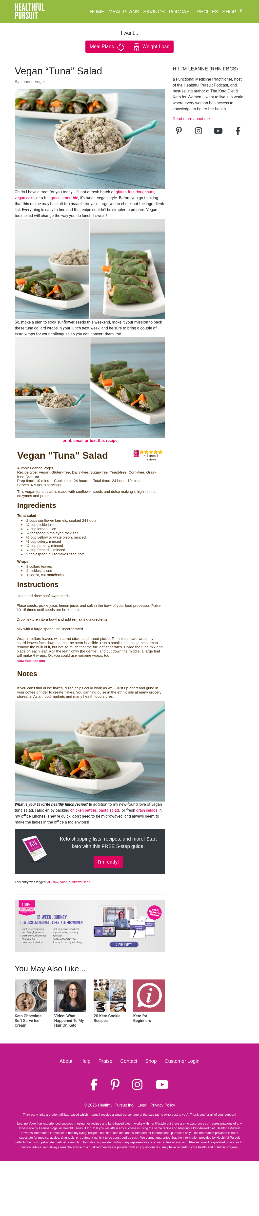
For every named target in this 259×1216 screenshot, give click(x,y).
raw (55, 882)
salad (63, 882)
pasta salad (109, 810)
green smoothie (64, 197)
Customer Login (182, 1061)
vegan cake (25, 197)
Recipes (207, 11)
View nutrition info (31, 661)
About (66, 1061)
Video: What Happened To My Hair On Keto (69, 1021)
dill (49, 882)
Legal (142, 1105)
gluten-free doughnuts (135, 192)
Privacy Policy (162, 1105)
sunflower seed (79, 882)
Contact (128, 1061)
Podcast (181, 11)
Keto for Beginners (142, 1018)
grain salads (147, 810)
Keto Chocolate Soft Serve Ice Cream (28, 1021)
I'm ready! (108, 862)
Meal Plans (123, 11)
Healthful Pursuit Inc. (116, 1105)
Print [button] (136, 453)
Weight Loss (151, 47)
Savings (154, 11)
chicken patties (83, 810)
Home (97, 11)
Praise (105, 1061)
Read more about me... (193, 119)
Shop (229, 11)
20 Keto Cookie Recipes (107, 1018)
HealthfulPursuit (30, 11)
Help (85, 1061)
